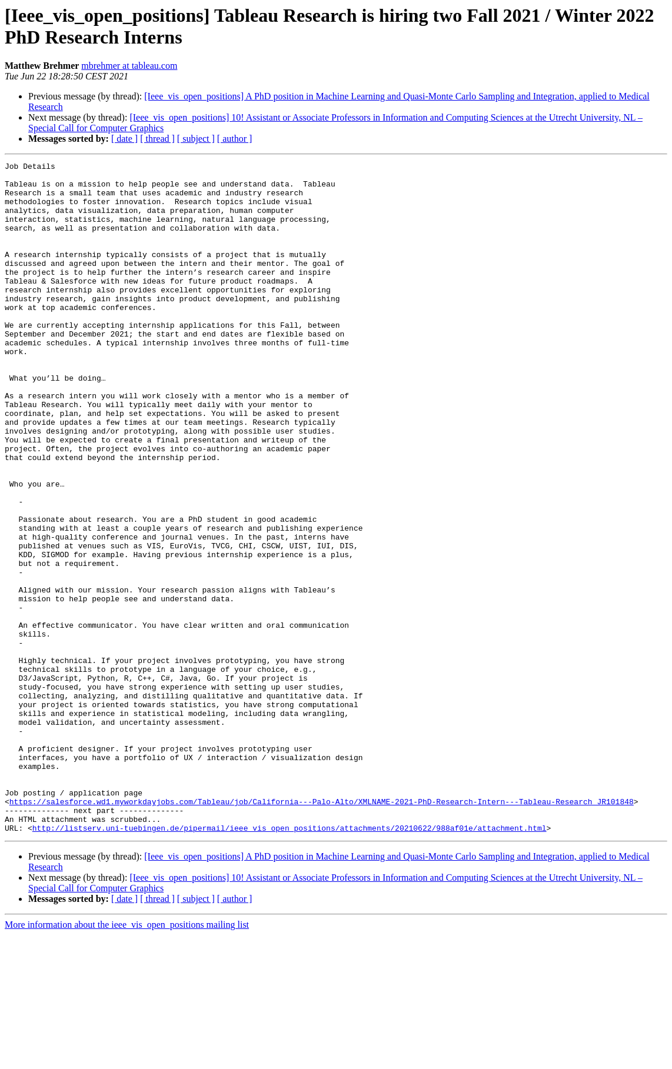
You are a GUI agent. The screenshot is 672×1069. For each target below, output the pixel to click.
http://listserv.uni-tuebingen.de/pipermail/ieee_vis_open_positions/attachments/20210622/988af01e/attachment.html (289, 962)
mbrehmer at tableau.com (129, 66)
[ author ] (234, 139)
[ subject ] (196, 139)
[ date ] (124, 139)
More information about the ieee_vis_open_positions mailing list (127, 1059)
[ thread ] (157, 139)
